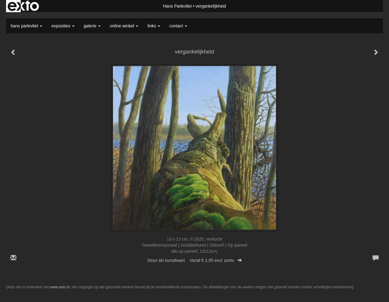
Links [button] (153, 25)
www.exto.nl (60, 287)
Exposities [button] (62, 25)
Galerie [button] (92, 25)
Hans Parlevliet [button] (26, 25)
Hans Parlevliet (177, 6)
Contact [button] (178, 25)
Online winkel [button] (124, 25)
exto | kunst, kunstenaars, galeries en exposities (23, 6)
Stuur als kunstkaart (194, 260)
